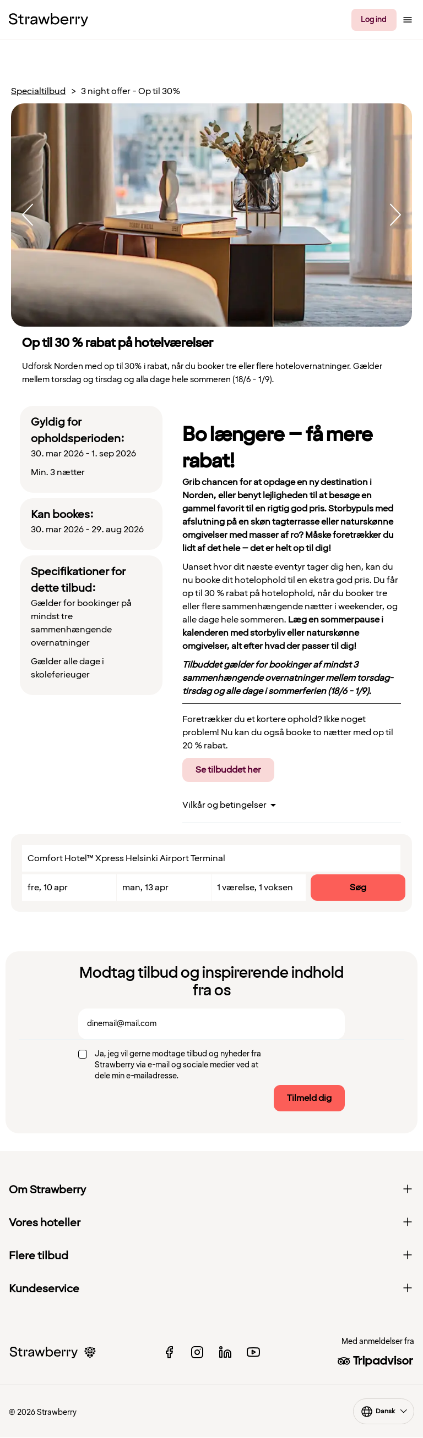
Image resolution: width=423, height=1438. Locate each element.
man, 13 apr (145, 887)
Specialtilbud (38, 91)
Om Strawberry (211, 1190)
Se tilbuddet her (228, 770)
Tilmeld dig (309, 1098)
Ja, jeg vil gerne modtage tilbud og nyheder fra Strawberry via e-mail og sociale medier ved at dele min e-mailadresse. (178, 1065)
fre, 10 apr (48, 887)
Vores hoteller (211, 1223)
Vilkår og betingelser (224, 805)
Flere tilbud (211, 1256)
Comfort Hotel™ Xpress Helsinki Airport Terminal (126, 858)
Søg (358, 887)
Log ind (374, 19)
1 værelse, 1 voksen (255, 887)
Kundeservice (211, 1289)
